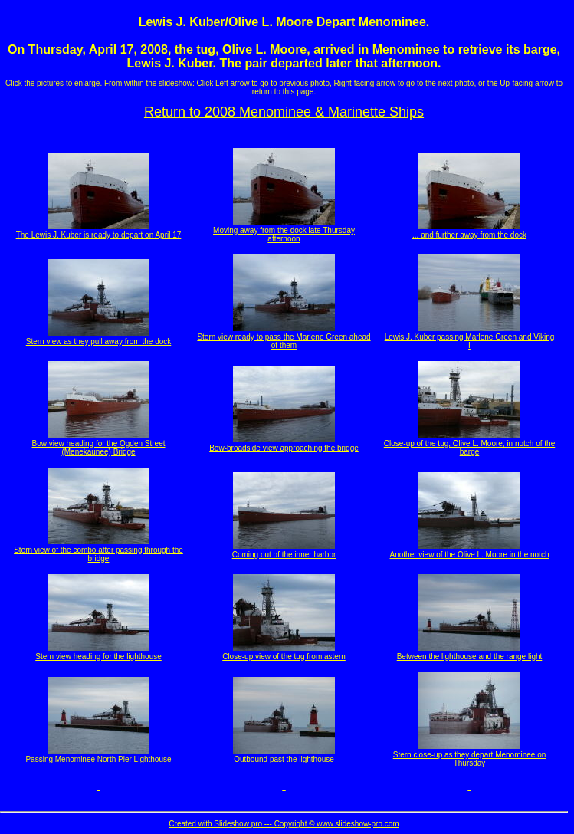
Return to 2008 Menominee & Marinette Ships (284, 112)
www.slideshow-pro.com (358, 823)
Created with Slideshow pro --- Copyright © (243, 823)
